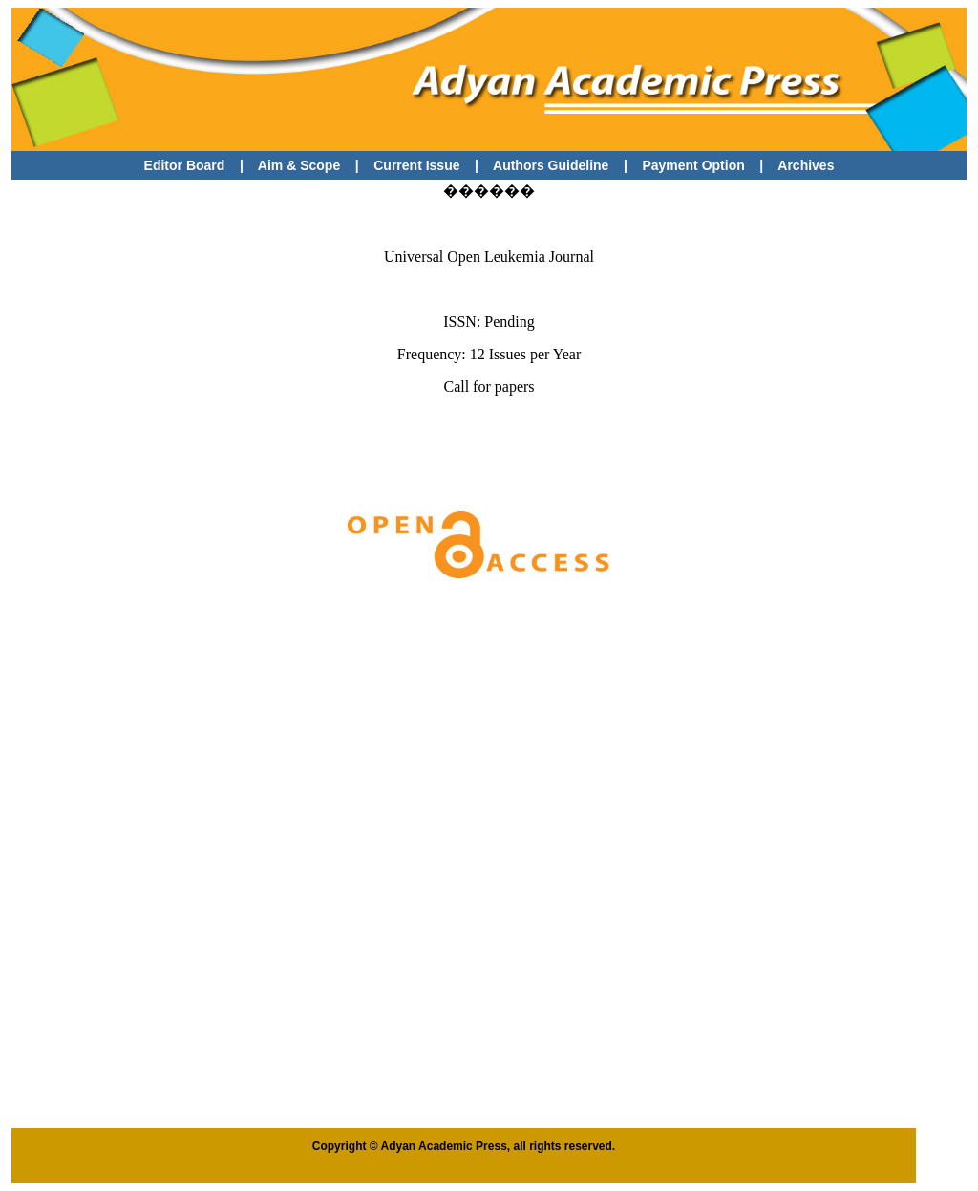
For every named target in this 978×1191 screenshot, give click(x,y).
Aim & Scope (299, 165)
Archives (805, 165)
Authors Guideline (550, 165)
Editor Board (184, 165)
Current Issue (418, 165)
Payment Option (693, 165)
